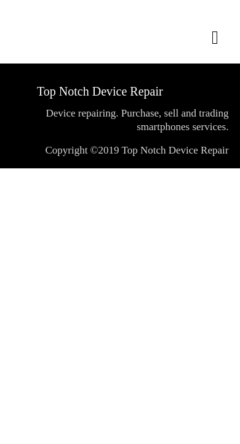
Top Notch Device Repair (100, 91)
